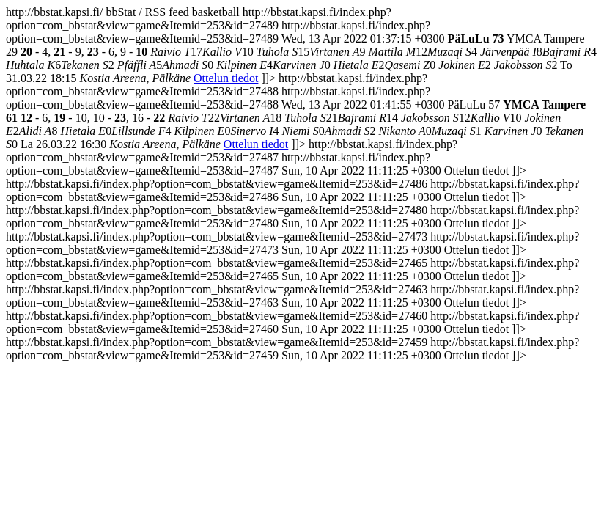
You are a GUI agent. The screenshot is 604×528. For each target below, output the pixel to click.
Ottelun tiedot (226, 78)
